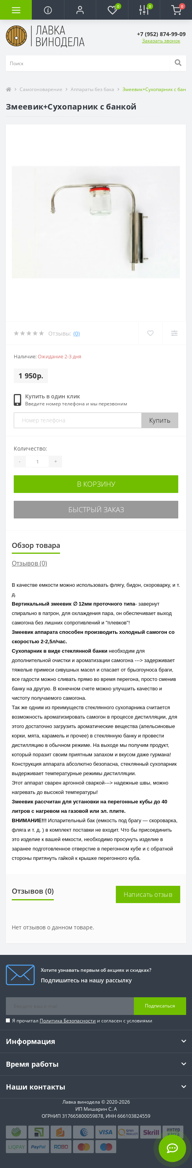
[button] (80, 10)
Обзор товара (36, 545)
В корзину (96, 484)
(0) (76, 333)
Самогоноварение (41, 89)
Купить (159, 420)
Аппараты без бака (92, 89)
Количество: (30, 448)
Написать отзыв (148, 894)
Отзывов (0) (29, 563)
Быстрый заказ (96, 509)
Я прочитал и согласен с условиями (82, 1020)
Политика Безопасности (68, 1020)
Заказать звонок (161, 40)
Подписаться (160, 1005)
